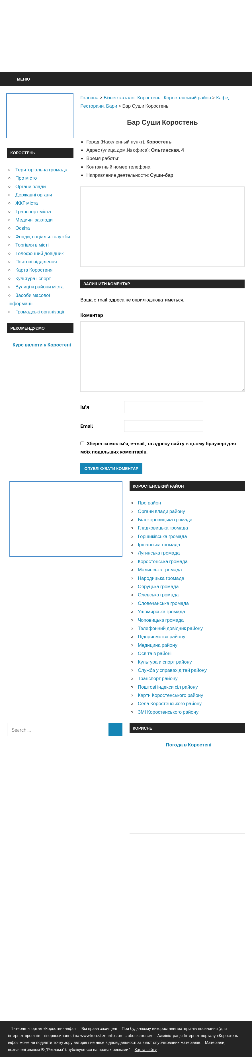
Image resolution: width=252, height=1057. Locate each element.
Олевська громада (158, 595)
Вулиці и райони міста (39, 287)
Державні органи (33, 195)
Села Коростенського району (170, 703)
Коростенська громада (163, 561)
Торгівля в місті (32, 245)
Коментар (91, 315)
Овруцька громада (158, 586)
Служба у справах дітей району (172, 670)
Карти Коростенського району (170, 695)
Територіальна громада (41, 170)
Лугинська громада (159, 553)
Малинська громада (160, 569)
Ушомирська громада (161, 611)
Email (86, 426)
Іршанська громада (159, 544)
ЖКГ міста (26, 203)
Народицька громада (161, 578)
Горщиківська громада (162, 536)
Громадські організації (39, 312)
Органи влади (30, 186)
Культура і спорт (33, 278)
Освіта (22, 228)
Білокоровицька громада (165, 519)
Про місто (26, 178)
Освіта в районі (154, 653)
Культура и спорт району (165, 662)
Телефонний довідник (39, 253)
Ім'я (84, 407)
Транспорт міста (33, 211)
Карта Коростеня (33, 270)
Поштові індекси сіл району (168, 687)
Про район (149, 503)
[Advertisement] (141, 49)
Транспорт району (158, 678)
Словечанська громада (163, 603)
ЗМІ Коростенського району (168, 712)
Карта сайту (146, 1049)
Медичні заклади (34, 220)
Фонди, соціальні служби (42, 236)
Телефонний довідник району (170, 628)
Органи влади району (161, 511)
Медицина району (157, 645)
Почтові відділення (36, 261)
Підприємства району (161, 636)
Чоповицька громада (161, 620)
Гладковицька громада (163, 528)
